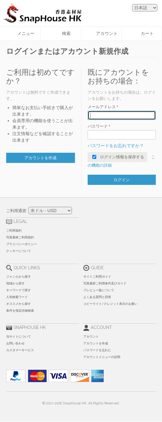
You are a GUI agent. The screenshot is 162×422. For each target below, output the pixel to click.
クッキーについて (18, 251)
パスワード (98, 126)
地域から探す (15, 283)
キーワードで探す (18, 290)
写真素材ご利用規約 (20, 237)
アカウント (91, 336)
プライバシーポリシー (21, 244)
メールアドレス (102, 106)
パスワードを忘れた (97, 350)
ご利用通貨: (16, 210)
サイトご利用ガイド (97, 276)
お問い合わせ (15, 343)
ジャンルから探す (18, 276)
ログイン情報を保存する (122, 157)
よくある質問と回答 (97, 297)
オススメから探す (18, 303)
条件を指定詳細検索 (20, 310)
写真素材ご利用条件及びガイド (105, 283)
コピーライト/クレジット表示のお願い (110, 303)
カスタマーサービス (20, 350)
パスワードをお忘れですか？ (116, 145)
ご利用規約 (14, 230)
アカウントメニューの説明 (101, 357)
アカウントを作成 (95, 343)
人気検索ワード (17, 297)
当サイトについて (18, 336)
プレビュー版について (98, 290)
